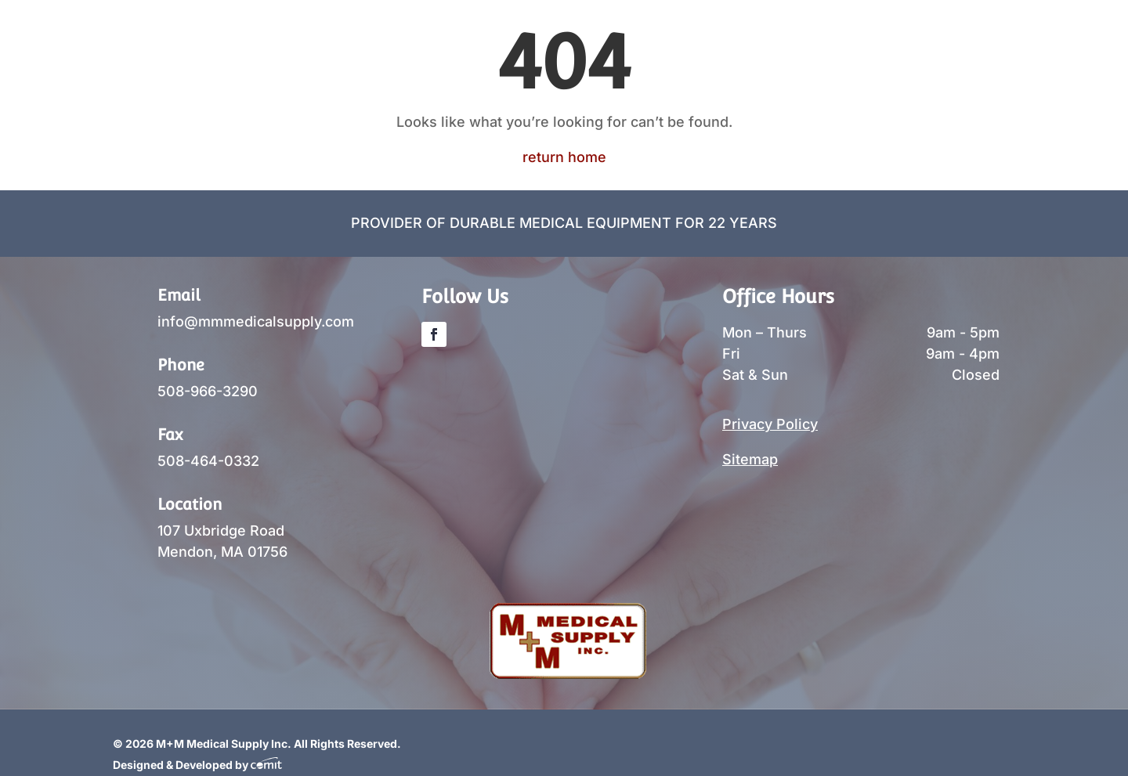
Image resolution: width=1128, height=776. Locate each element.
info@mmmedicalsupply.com (255, 321)
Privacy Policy (770, 424)
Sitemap (750, 459)
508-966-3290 (207, 391)
